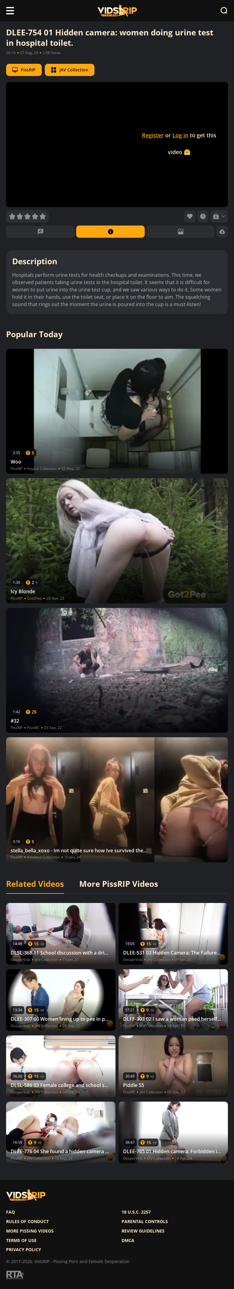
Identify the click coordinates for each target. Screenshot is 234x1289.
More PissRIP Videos (118, 884)
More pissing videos (30, 1231)
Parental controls (145, 1221)
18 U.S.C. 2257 (136, 1212)
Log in (180, 135)
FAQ (10, 1212)
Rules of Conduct (27, 1221)
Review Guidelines (143, 1231)
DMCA (128, 1240)
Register (153, 135)
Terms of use (21, 1240)
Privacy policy (23, 1249)
